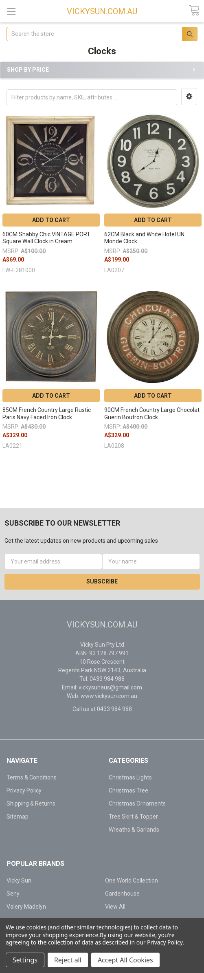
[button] (189, 96)
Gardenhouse (122, 893)
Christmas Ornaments (137, 803)
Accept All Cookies (125, 959)
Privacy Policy (24, 790)
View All (115, 906)
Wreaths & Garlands (134, 829)
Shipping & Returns (31, 803)
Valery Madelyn (26, 906)
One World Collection (131, 880)
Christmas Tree (128, 790)
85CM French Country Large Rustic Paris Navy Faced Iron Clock (46, 413)
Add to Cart (51, 220)
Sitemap (18, 816)
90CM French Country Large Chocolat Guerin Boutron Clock (152, 413)
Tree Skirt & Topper (133, 816)
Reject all (67, 959)
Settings (25, 959)
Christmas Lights (130, 777)
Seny (13, 893)
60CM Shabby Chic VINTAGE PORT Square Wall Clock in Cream (46, 238)
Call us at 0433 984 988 (102, 709)
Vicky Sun (19, 880)
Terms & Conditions (32, 777)
